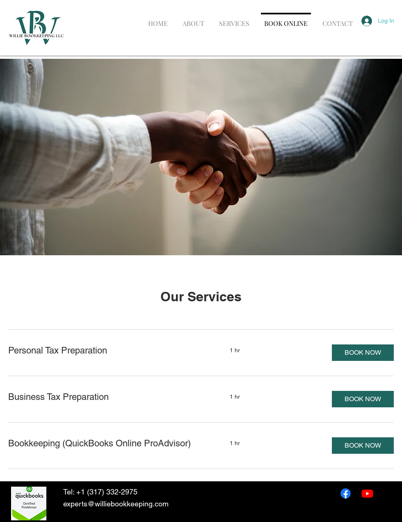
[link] (109, 350)
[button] (363, 352)
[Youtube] (367, 493)
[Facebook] (345, 493)
